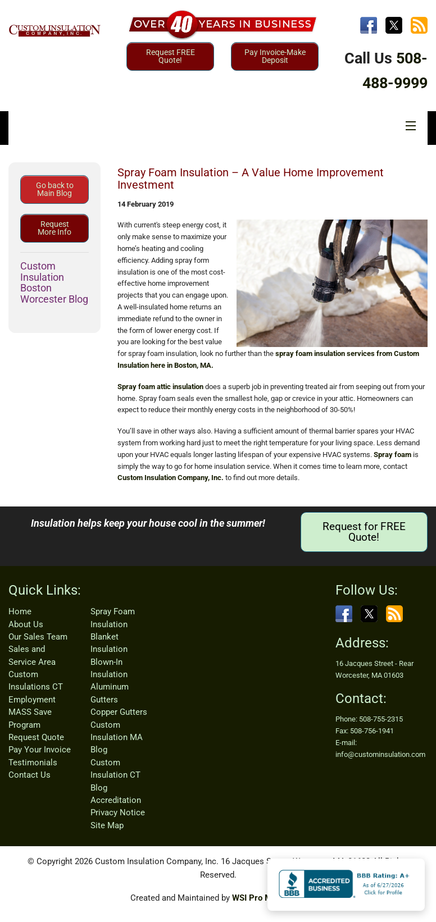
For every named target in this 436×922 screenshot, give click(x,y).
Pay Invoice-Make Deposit (275, 56)
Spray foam (392, 454)
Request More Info (54, 228)
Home (19, 611)
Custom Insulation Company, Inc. (170, 477)
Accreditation (115, 800)
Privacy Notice (117, 812)
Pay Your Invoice (39, 750)
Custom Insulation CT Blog (115, 775)
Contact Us (29, 775)
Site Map (107, 825)
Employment (32, 700)
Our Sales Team (37, 637)
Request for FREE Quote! (364, 532)
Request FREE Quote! (170, 56)
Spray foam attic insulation (160, 386)
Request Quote (36, 737)
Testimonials (32, 762)
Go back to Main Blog (55, 189)
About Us (25, 624)
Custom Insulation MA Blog (116, 737)
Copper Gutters (118, 712)
